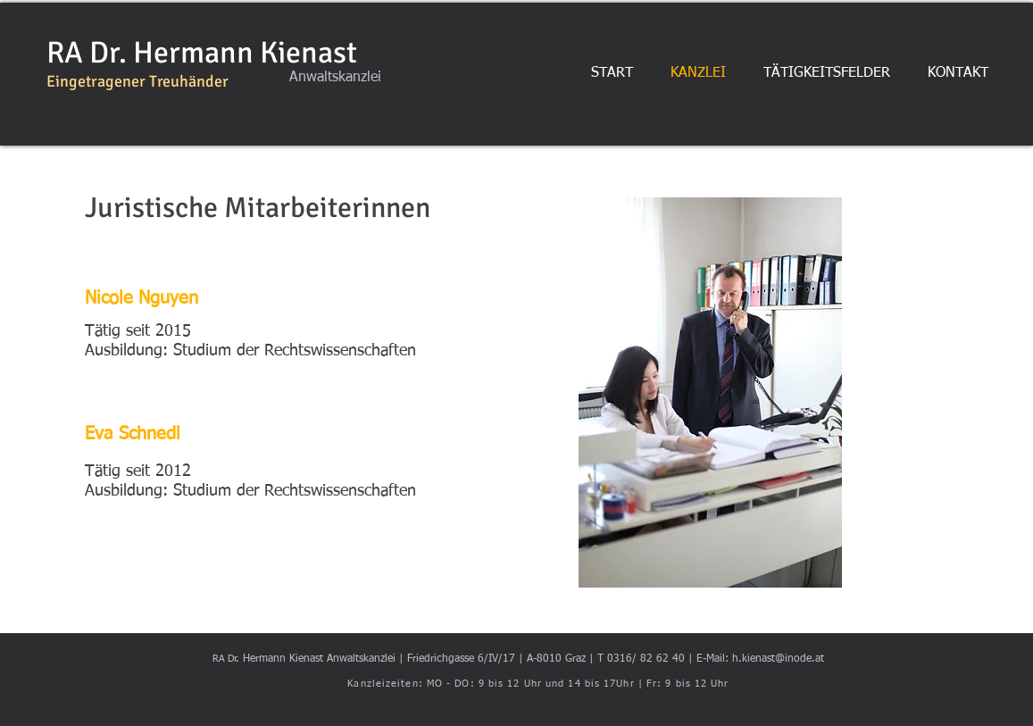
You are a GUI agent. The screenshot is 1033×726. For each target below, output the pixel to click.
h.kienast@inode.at (778, 659)
